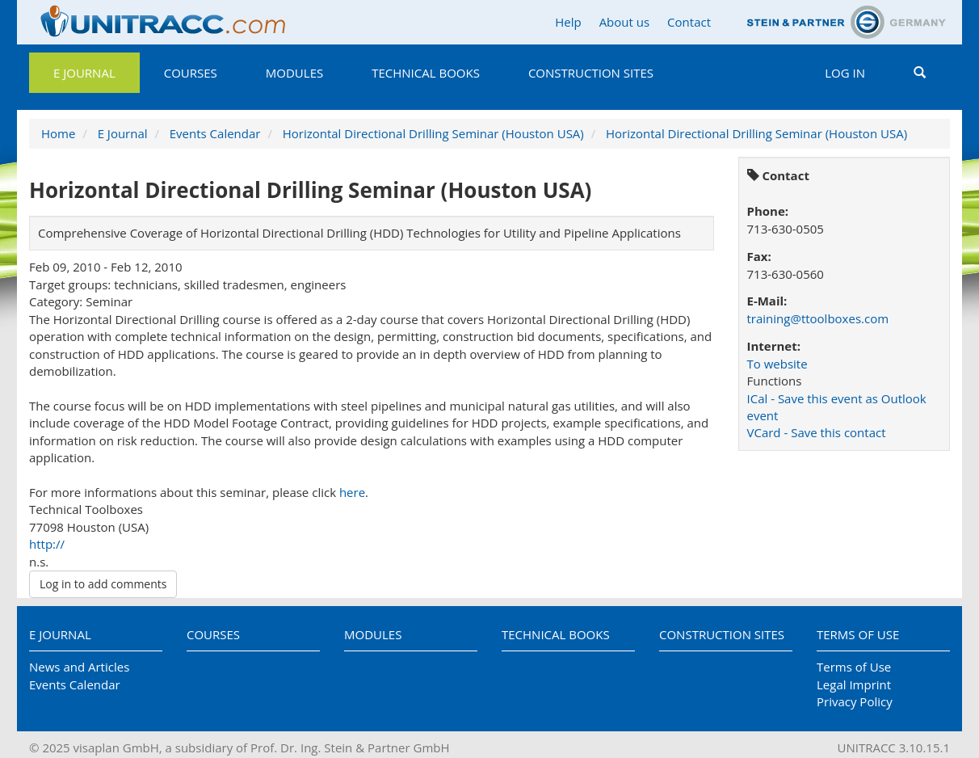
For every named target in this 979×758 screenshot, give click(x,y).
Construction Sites (590, 73)
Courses (190, 73)
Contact (689, 22)
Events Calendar (215, 133)
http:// (47, 544)
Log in (845, 73)
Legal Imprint (854, 684)
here (352, 492)
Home (58, 133)
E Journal (84, 73)
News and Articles (79, 667)
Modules (294, 73)
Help (568, 22)
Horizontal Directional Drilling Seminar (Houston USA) (433, 133)
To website (777, 364)
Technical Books (426, 73)
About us (624, 22)
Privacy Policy (855, 701)
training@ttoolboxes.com (818, 318)
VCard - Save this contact (816, 432)
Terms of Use (858, 634)
